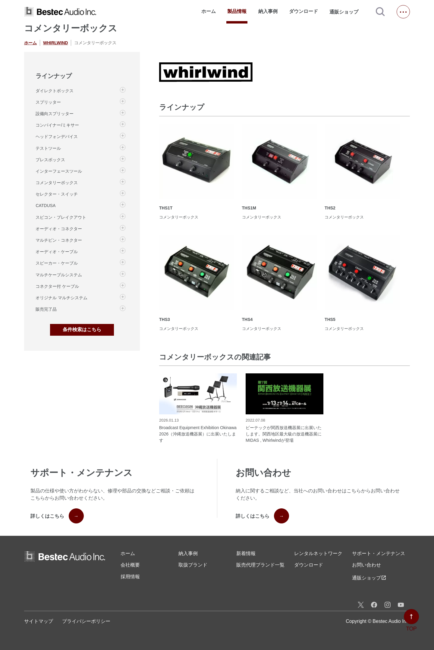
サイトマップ (38, 621)
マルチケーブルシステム (59, 274)
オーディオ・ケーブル (57, 251)
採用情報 (130, 576)
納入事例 (268, 11)
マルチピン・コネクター (59, 240)
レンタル (318, 553)
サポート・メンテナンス (378, 553)
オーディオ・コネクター (59, 228)
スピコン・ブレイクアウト (61, 217)
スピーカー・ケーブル (57, 263)
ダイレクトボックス (55, 90)
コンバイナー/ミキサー (57, 125)
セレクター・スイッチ (57, 194)
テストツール (48, 148)
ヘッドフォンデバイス (57, 136)
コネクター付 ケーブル (57, 286)
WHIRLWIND (55, 42)
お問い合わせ (366, 564)
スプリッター (48, 102)
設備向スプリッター (55, 113)
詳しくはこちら (57, 515)
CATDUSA (45, 205)
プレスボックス (50, 159)
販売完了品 (46, 309)
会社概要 (130, 564)
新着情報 (246, 553)
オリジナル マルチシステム (61, 297)
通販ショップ (346, 11)
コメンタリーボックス (57, 182)
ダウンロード (303, 11)
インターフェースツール (59, 171)
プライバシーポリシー (86, 621)
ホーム (208, 11)
